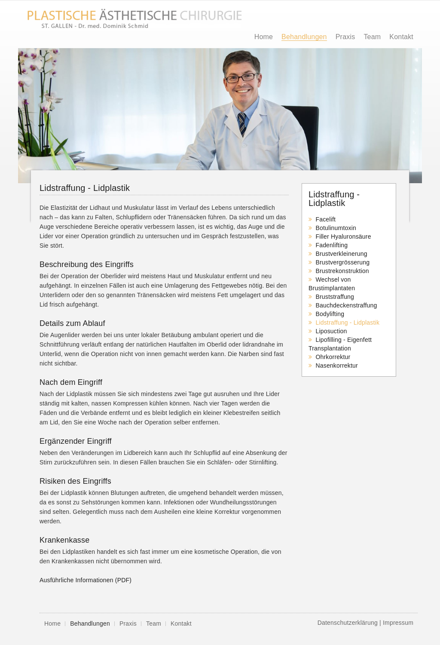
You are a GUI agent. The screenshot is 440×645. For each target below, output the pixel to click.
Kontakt (401, 36)
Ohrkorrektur (332, 356)
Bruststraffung (334, 296)
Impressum (398, 622)
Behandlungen (304, 36)
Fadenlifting (331, 245)
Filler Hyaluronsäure (343, 236)
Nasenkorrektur (336, 365)
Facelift (325, 219)
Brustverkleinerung (341, 253)
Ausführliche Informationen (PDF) (85, 580)
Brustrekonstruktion (342, 270)
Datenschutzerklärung (348, 622)
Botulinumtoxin (335, 227)
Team (372, 36)
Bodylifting (329, 313)
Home (263, 36)
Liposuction (331, 331)
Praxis (345, 36)
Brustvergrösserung (342, 262)
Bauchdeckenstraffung (346, 305)
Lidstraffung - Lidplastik (347, 322)
